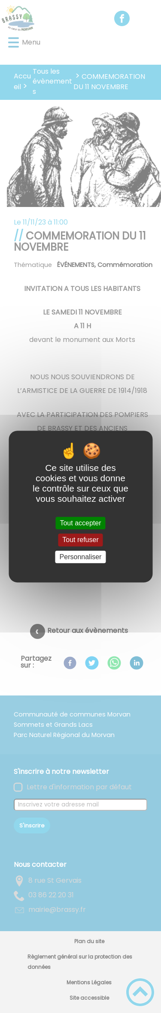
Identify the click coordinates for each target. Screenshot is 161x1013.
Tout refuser (80, 540)
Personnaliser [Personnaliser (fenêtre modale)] (81, 556)
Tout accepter (80, 523)
